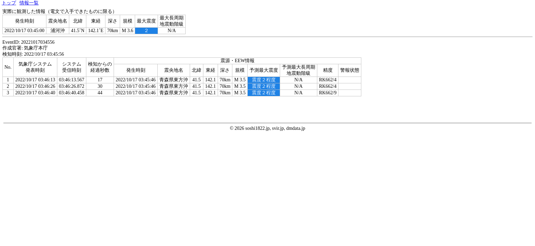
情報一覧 (29, 2)
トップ (9, 2)
